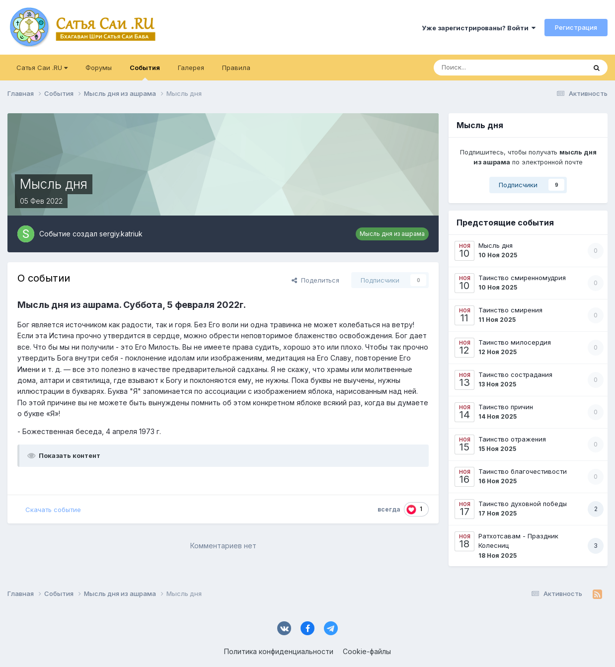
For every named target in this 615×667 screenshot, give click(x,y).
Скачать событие (53, 510)
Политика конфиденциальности (278, 651)
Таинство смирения (510, 310)
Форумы (98, 68)
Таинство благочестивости (522, 471)
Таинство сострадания (515, 374)
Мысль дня (495, 245)
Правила (236, 68)
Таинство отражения (512, 439)
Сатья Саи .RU (42, 68)
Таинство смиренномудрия (522, 278)
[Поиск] (481, 67)
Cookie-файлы (367, 651)
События (145, 72)
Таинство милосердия (514, 342)
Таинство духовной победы (522, 504)
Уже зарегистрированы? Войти (479, 28)
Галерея (191, 68)
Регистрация (576, 27)
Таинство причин (505, 407)
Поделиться (315, 280)
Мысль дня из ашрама (392, 233)
